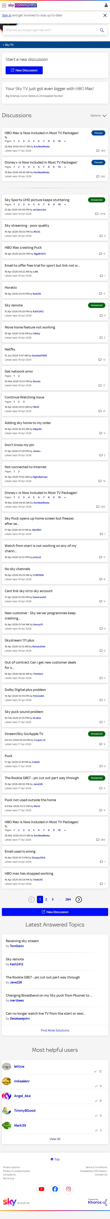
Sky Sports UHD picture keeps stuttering (37, 200)
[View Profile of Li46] (35, 271)
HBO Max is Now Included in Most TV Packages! (42, 133)
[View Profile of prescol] (37, 557)
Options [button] (96, 115)
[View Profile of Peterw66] (38, 695)
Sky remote (14, 305)
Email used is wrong (20, 851)
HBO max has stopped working (29, 873)
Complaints (9, 1174)
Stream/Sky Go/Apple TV (24, 734)
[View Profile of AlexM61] (36, 529)
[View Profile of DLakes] (37, 718)
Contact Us (101, 1174)
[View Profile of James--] (37, 451)
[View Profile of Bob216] (37, 293)
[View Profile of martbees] (17, 1000)
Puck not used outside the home (30, 800)
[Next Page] (78, 899)
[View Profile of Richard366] (38, 646)
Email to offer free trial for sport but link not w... (42, 265)
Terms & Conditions (96, 1167)
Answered (96, 199)
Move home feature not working (30, 327)
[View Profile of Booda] (36, 381)
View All (55, 1139)
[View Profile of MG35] (37, 231)
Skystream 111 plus (19, 640)
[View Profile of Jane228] (38, 784)
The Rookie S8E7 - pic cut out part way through (42, 778)
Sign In (105, 6)
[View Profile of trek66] (36, 762)
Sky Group (8, 1178)
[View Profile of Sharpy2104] (38, 857)
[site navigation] (4, 5)
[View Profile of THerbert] (38, 673)
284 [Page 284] (68, 899)
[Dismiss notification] (105, 15)
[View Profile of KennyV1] (38, 624)
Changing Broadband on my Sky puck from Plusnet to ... (49, 995)
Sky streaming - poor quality (27, 225)
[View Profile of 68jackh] (37, 429)
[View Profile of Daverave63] (39, 597)
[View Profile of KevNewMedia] (42, 146)
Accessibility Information (93, 1171)
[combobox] (50, 30)
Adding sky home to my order (28, 423)
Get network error (19, 371)
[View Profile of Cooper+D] (39, 740)
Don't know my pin (19, 445)
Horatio (11, 287)
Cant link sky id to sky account (29, 591)
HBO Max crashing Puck (23, 247)
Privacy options (11, 1167)
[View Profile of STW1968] (38, 575)
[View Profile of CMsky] (36, 333)
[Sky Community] (23, 5)
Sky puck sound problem (24, 712)
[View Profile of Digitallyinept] (40, 477)
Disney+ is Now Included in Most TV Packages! (41, 162)
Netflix (10, 349)
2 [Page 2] (46, 899)
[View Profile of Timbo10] (38, 879)
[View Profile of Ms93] (37, 806)
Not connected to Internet (25, 467)
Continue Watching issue (24, 397)
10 (59, 141)
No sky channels (17, 569)
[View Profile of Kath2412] (38, 311)
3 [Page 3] (53, 899)
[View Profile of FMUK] (36, 407)
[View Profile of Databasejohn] (20, 1018)
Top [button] (57, 1159)
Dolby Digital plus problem (25, 690)
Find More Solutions (55, 1030)
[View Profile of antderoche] (39, 209)
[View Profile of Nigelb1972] (40, 253)
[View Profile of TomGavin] (17, 946)
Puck (8, 756)
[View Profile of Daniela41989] (39, 355)
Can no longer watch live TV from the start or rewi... (46, 1013)
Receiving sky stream (22, 941)
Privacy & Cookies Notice (16, 1171)
